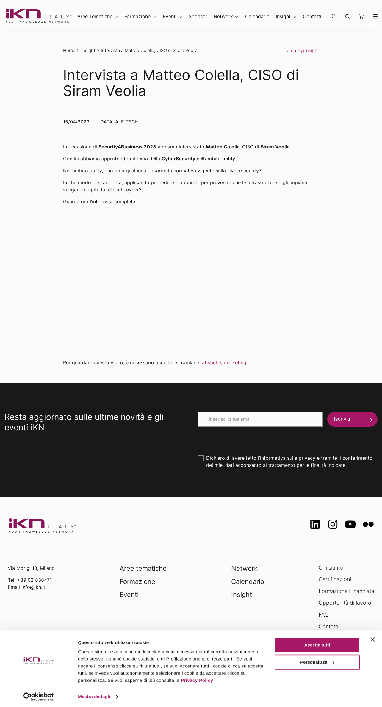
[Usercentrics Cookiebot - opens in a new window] (38, 695)
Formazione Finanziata (346, 591)
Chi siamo (331, 567)
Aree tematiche (143, 568)
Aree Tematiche (94, 16)
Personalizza (317, 660)
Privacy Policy (197, 678)
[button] (361, 16)
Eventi (170, 16)
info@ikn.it (33, 587)
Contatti (312, 16)
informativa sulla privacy (287, 458)
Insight (283, 16)
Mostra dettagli (94, 695)
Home (69, 50)
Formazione (137, 16)
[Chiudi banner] (373, 638)
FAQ (324, 614)
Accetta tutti (317, 643)
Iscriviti (342, 419)
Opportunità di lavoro (345, 603)
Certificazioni (335, 579)
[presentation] (243, 438)
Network (223, 16)
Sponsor (198, 16)
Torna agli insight (301, 50)
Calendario (257, 16)
